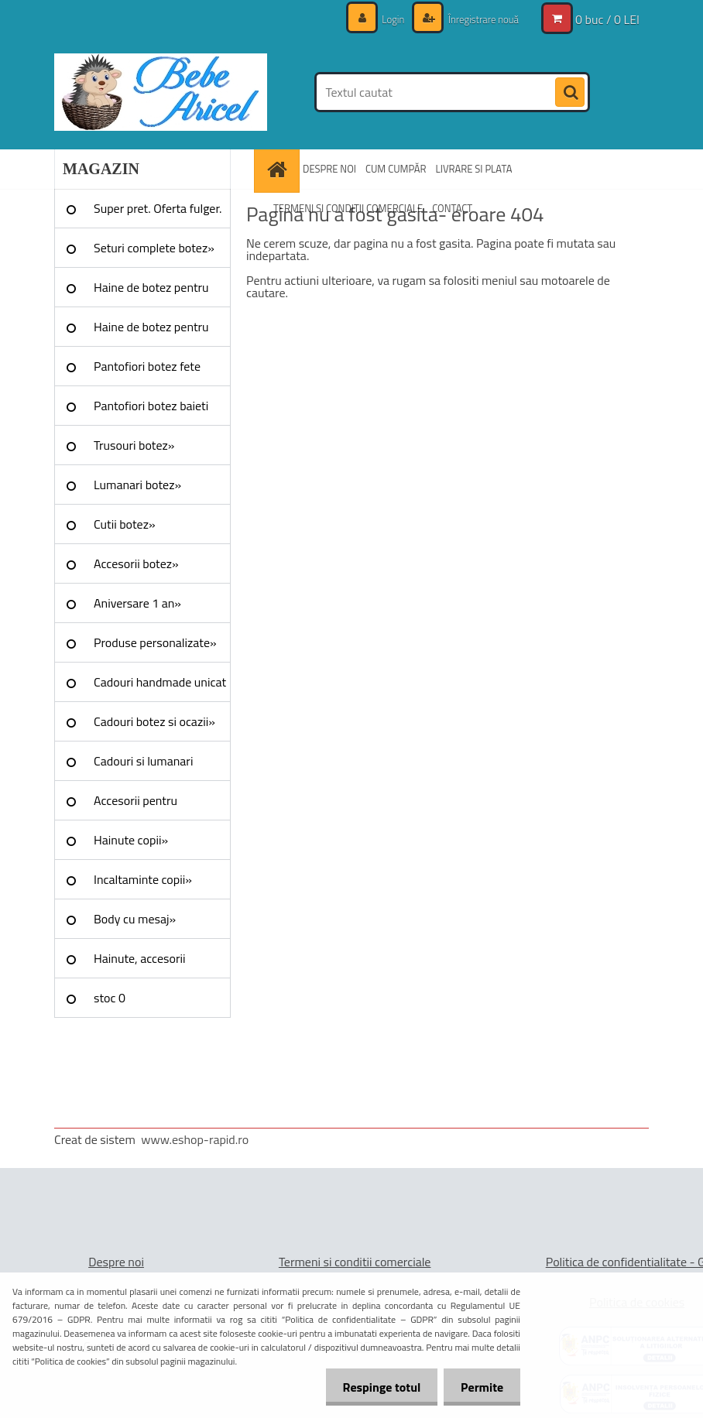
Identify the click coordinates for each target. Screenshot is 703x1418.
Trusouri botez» (134, 445)
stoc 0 (109, 997)
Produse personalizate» (155, 642)
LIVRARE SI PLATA (474, 168)
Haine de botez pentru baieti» (151, 332)
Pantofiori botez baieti (151, 405)
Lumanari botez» (137, 484)
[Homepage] (278, 169)
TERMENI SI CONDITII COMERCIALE (348, 208)
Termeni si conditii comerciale (355, 1261)
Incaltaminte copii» (143, 879)
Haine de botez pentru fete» (151, 292)
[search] (570, 93)
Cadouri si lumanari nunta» (143, 766)
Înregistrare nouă (479, 19)
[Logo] (160, 92)
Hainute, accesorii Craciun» (139, 963)
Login (385, 19)
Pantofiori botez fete (147, 366)
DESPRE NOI (329, 168)
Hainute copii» (131, 840)
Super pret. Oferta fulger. (158, 208)
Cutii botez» (125, 524)
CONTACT (452, 208)
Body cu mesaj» (135, 918)
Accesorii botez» (136, 563)
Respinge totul (374, 1387)
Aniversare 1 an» (137, 603)
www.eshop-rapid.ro (195, 1139)
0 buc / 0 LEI (607, 19)
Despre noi (116, 1261)
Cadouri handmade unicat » (160, 687)
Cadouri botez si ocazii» (154, 721)
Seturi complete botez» (154, 247)
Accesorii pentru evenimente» (135, 805)
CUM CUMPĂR (396, 168)
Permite (479, 1387)
